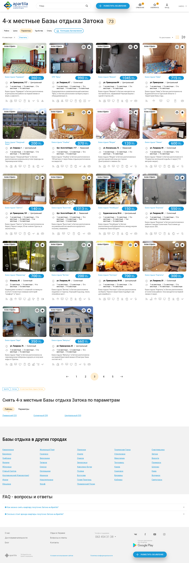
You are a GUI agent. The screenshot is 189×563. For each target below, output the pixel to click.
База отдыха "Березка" (154, 208)
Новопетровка (46, 480)
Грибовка (6, 458)
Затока (14, 389)
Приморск (156, 462)
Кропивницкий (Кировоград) (15, 475)
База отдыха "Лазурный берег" (14, 143)
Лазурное (81, 450)
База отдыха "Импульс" (61, 340)
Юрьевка (6, 484)
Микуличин (119, 458)
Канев (117, 467)
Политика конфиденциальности (101, 556)
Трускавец (119, 462)
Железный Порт (47, 450)
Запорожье (82, 462)
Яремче (5, 462)
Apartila (6, 389)
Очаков (80, 458)
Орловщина (45, 471)
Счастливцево (158, 450)
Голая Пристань (84, 480)
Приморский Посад (86, 484)
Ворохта (155, 458)
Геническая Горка (122, 450)
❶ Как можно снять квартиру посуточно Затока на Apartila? (32, 507)
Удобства (39, 31)
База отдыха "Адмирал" (14, 77)
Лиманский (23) (9, 415)
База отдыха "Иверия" (107, 77)
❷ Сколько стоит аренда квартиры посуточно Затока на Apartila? (34, 514)
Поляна (80, 471)
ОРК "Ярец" (56, 77)
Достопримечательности (16, 538)
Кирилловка (8, 450)
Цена (15, 31)
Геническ (44, 454)
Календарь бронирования (71, 31)
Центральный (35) (73, 415)
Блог (7, 542)
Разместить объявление (115, 6)
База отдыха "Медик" (107, 142)
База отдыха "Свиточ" (14, 208)
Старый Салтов (9, 471)
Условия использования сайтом (61, 556)
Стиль (49, 31)
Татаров (43, 462)
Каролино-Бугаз (84, 467)
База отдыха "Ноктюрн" (107, 275)
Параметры (26, 31)
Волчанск (156, 475)
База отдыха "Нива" (153, 77)
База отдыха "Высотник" (61, 208)
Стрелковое (119, 454)
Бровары (118, 475)
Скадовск (118, 471)
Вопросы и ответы (58, 538)
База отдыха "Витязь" (60, 275)
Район (6, 31)
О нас (7, 533)
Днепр (80, 454)
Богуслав (81, 475)
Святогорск (157, 480)
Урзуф (42, 484)
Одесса (43, 467)
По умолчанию (165, 37)
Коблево (118, 480)
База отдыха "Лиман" (153, 142)
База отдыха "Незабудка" (108, 208)
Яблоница (6, 467)
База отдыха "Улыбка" (61, 142)
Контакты (54, 542)
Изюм (5, 480)
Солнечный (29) (41, 415)
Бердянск (6, 454)
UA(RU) (181, 6)
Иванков (44, 475)
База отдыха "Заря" (13, 340)
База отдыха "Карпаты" (154, 275)
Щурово (155, 467)
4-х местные (7, 37)
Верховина (45, 458)
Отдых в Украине (57, 533)
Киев (154, 471)
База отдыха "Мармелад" (15, 275)
